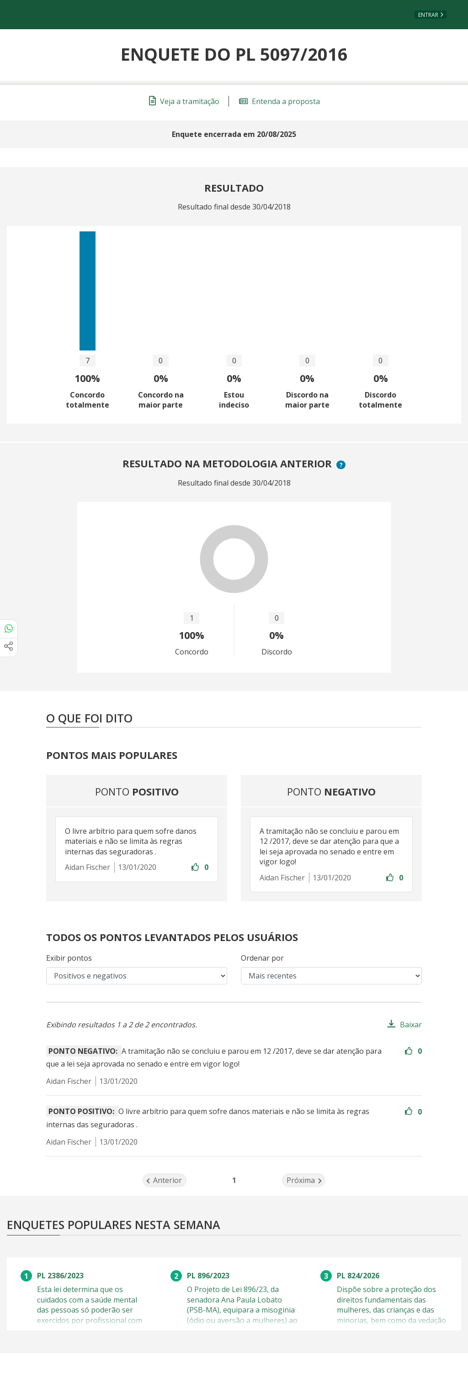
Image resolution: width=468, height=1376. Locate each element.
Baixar (411, 1025)
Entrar (428, 15)
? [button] (342, 464)
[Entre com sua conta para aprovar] (196, 867)
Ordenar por (262, 958)
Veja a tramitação (184, 101)
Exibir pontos (69, 958)
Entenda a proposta (279, 101)
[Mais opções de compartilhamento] (8, 647)
